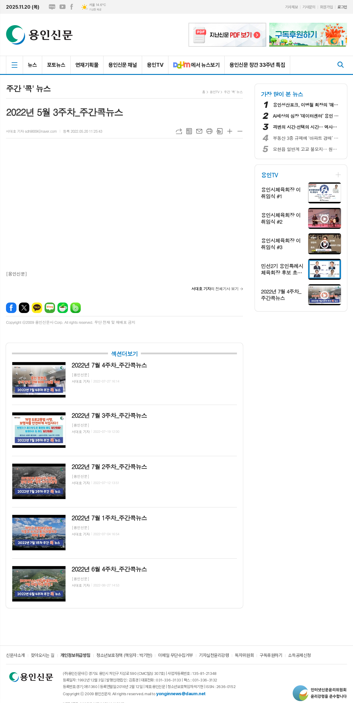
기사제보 (291, 7)
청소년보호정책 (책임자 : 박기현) (124, 655)
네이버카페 (62, 308)
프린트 (209, 131)
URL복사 (179, 131)
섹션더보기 (124, 353)
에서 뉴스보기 (194, 67)
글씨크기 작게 (240, 131)
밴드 (75, 308)
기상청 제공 (95, 9)
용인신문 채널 (122, 65)
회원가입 (326, 7)
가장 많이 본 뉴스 (282, 94)
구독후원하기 (271, 655)
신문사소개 (15, 655)
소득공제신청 (299, 655)
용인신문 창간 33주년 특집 (257, 65)
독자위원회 (244, 655)
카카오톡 (37, 308)
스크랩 (220, 131)
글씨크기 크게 (230, 131)
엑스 (24, 308)
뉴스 (32, 65)
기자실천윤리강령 (214, 655)
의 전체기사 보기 (214, 288)
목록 (189, 131)
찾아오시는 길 (42, 655)
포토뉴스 (56, 65)
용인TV (155, 65)
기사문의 (308, 7)
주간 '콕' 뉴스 (233, 92)
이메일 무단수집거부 (175, 655)
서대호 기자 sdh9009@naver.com (31, 131)
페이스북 (71, 6)
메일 (199, 131)
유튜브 (62, 6)
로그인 (342, 7)
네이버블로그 (52, 6)
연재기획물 (86, 65)
